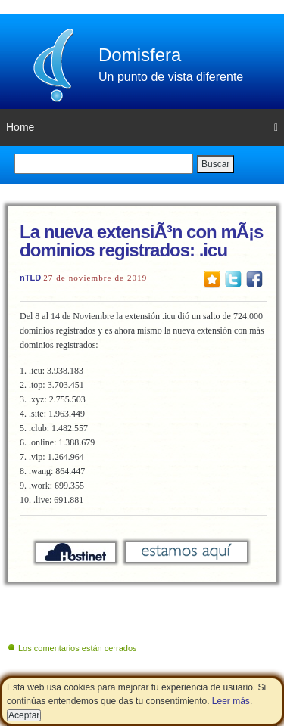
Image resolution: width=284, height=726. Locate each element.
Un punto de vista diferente (170, 76)
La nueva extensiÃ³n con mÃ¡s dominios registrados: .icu (141, 241)
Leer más (231, 701)
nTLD (30, 277)
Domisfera (139, 55)
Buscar (215, 164)
